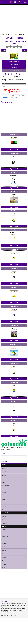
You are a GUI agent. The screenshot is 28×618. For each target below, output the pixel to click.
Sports (4, 560)
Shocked (4, 506)
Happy (4, 492)
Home (2, 34)
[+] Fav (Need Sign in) (14, 70)
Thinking (4, 509)
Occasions (4, 523)
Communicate (5, 533)
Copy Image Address (14, 64)
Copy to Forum (14, 67)
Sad (3, 502)
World (3, 567)
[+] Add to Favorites (14, 134)
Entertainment (5, 536)
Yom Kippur (21, 34)
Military (4, 546)
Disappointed (5, 485)
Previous (4, 50)
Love (3, 499)
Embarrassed (5, 489)
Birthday (4, 516)
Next (24, 50)
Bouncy (4, 482)
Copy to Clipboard (14, 150)
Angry (3, 468)
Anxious (4, 475)
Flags (3, 540)
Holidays (15, 34)
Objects (4, 550)
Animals (4, 529)
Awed (3, 478)
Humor (4, 496)
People (4, 553)
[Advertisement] (14, 19)
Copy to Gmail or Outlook (14, 61)
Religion (4, 557)
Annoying (4, 471)
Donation (3, 447)
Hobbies (4, 543)
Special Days (8, 34)
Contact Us (14, 615)
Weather (4, 564)
